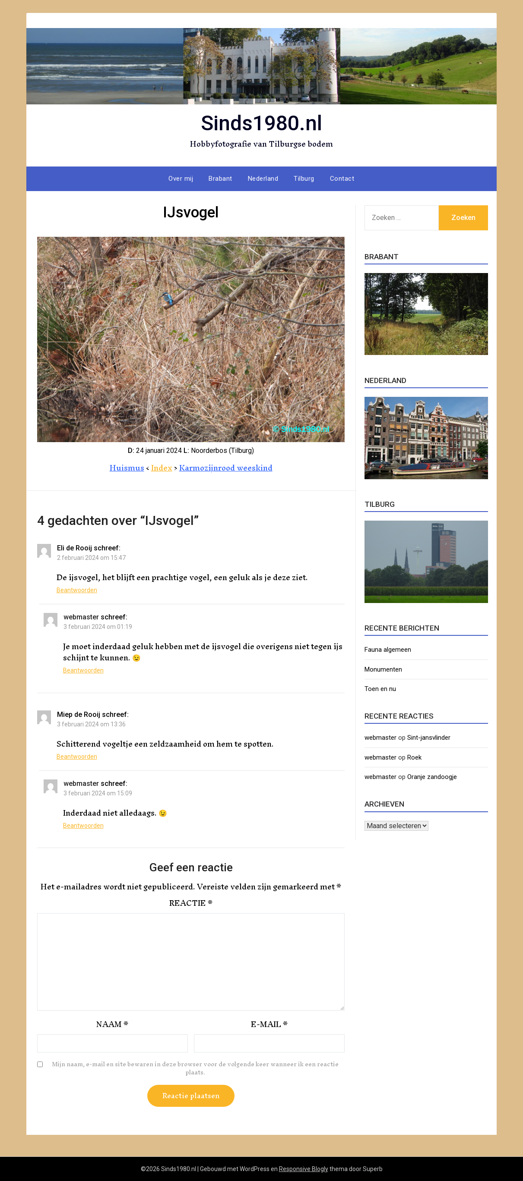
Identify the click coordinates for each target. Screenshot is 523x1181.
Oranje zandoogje (432, 777)
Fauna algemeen (388, 649)
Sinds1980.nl (261, 123)
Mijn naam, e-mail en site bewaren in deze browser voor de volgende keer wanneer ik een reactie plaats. (195, 1068)
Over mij (180, 178)
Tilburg (304, 178)
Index (161, 468)
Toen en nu (380, 689)
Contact (342, 178)
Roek (414, 757)
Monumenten (383, 669)
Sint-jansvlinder (428, 737)
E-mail (269, 1024)
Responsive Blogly (303, 1168)
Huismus (127, 468)
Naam (112, 1024)
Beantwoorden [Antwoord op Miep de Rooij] (77, 756)
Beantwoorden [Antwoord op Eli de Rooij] (77, 590)
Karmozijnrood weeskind (226, 468)
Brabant (220, 178)
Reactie (190, 903)
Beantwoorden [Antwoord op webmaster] (83, 670)
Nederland (263, 178)
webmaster (81, 617)
